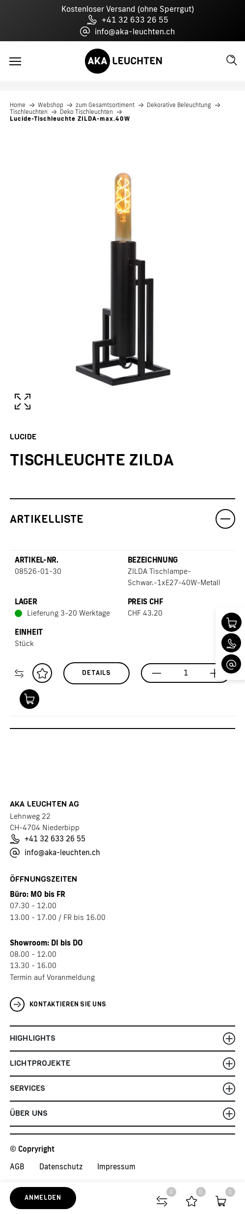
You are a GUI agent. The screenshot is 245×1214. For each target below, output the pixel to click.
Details (96, 673)
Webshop (50, 105)
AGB (17, 1166)
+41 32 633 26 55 (127, 20)
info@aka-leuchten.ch (127, 31)
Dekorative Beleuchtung (179, 105)
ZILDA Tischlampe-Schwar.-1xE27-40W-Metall (174, 577)
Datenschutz (60, 1166)
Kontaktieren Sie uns (58, 1004)
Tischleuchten (29, 111)
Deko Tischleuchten (86, 111)
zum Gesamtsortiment (105, 105)
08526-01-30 (38, 571)
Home (18, 105)
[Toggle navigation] (15, 61)
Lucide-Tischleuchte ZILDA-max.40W (70, 118)
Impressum (116, 1166)
